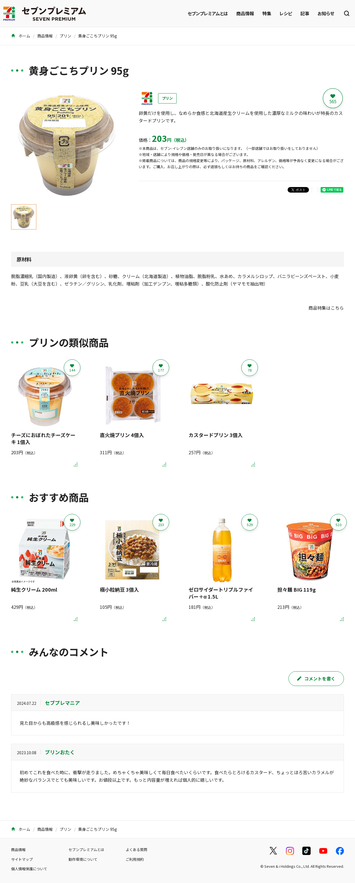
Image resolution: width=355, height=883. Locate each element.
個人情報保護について (29, 868)
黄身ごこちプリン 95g (97, 36)
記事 (304, 13)
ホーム (20, 36)
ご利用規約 (135, 859)
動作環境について (83, 859)
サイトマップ (22, 859)
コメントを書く (316, 678)
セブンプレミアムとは (207, 13)
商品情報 (245, 13)
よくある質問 (136, 849)
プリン (65, 36)
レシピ (286, 13)
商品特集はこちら (326, 307)
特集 (266, 13)
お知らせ (326, 13)
